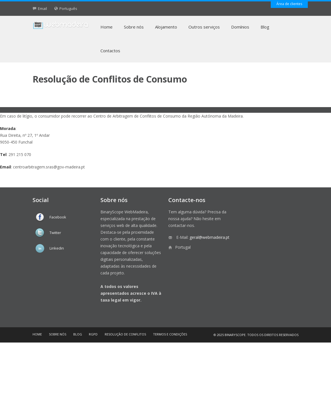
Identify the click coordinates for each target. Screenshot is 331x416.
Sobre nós (134, 27)
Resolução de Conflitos (125, 334)
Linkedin (57, 248)
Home (106, 27)
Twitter (55, 232)
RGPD (93, 334)
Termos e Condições (170, 334)
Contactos (110, 50)
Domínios (240, 27)
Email (42, 8)
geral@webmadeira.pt (209, 237)
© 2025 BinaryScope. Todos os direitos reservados (256, 335)
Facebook (58, 217)
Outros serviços (204, 27)
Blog (265, 27)
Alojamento (166, 27)
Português (68, 8)
